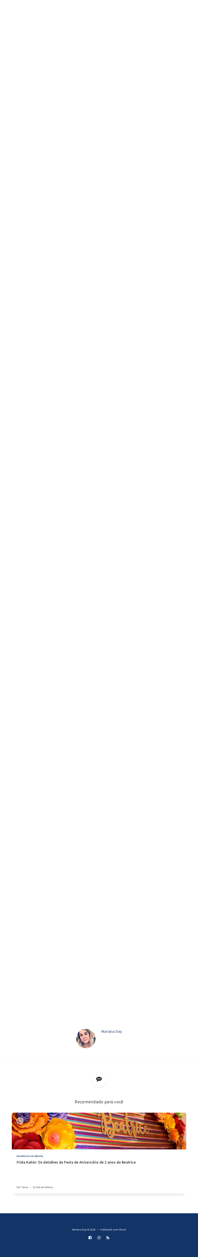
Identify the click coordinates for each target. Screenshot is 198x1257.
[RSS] (107, 1238)
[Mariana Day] (86, 1038)
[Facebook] (90, 1238)
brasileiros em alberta (30, 1156)
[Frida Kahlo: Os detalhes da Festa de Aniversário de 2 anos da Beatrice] (99, 1177)
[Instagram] (99, 1238)
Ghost (122, 1229)
